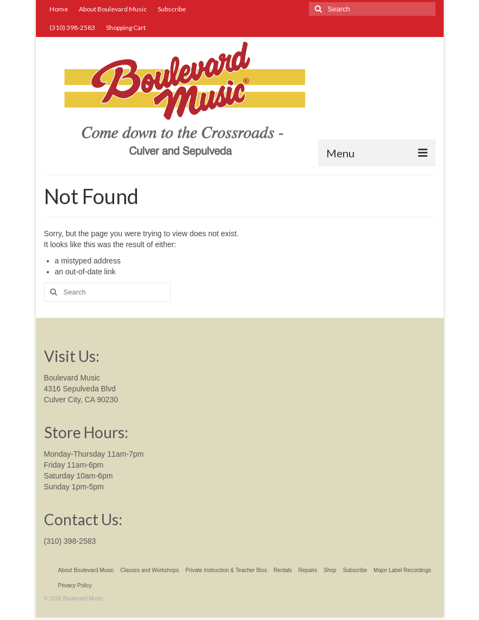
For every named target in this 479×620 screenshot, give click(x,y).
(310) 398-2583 (70, 541)
